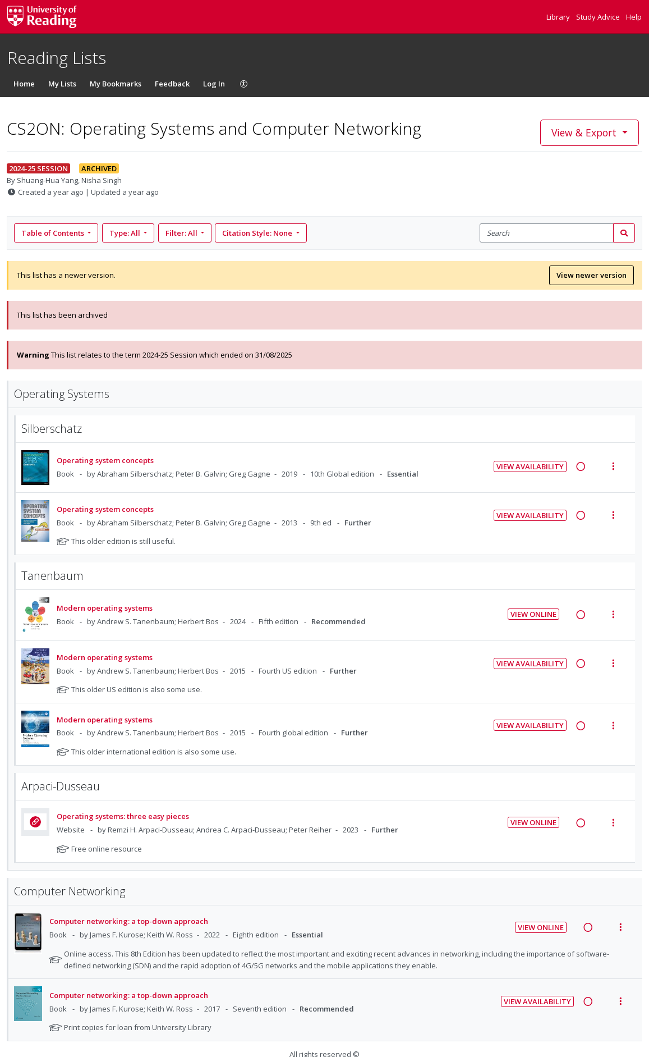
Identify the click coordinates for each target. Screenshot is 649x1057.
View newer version (591, 275)
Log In (214, 84)
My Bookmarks (115, 84)
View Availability (530, 466)
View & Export (585, 132)
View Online (533, 614)
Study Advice (599, 17)
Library (559, 17)
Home (24, 84)
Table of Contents (53, 233)
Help (634, 17)
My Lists (62, 84)
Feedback (172, 84)
